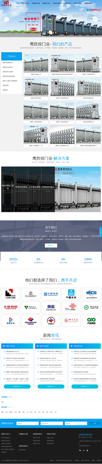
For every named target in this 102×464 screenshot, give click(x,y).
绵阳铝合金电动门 (6, 441)
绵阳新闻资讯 (67, 3)
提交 (95, 423)
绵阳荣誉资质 (50, 441)
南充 (43, 412)
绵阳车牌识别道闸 (6, 443)
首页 (17, 3)
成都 (2, 412)
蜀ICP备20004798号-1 (62, 460)
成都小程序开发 (85, 460)
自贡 (6, 412)
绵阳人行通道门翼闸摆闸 (7, 449)
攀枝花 (11, 412)
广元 (27, 412)
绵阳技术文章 (36, 443)
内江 (35, 412)
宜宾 (51, 412)
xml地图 (93, 460)
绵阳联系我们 (88, 3)
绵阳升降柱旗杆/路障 (6, 446)
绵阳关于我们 (78, 3)
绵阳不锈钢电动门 (6, 438)
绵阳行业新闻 (36, 441)
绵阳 (23, 412)
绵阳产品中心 (25, 3)
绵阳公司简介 (50, 438)
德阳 (19, 412)
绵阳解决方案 (36, 3)
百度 (2, 402)
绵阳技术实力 (46, 3)
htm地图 (99, 460)
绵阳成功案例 (57, 3)
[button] (6, 19)
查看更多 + (51, 245)
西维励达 (77, 460)
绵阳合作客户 (50, 443)
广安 (55, 412)
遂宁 (31, 412)
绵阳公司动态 (36, 438)
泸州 (15, 412)
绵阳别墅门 (4, 452)
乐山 (39, 412)
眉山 (47, 412)
